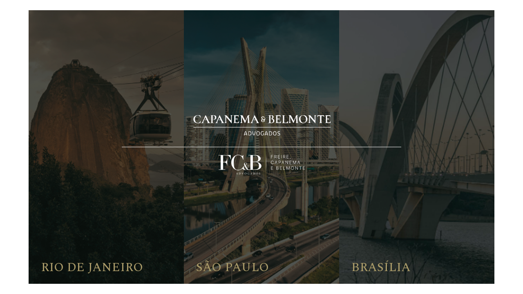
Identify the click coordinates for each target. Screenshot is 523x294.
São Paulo (232, 267)
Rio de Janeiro (92, 267)
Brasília (381, 267)
